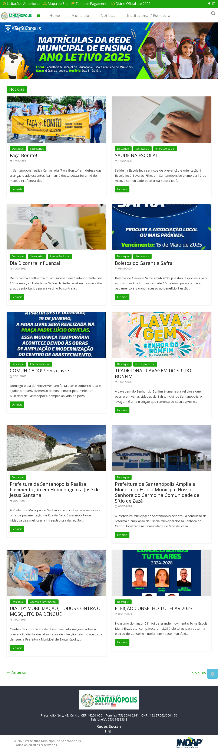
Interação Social (165, 148)
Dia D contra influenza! (35, 263)
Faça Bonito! (23, 155)
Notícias (108, 15)
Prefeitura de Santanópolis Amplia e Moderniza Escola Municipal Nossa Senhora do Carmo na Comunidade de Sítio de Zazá (157, 492)
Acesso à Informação (43, 602)
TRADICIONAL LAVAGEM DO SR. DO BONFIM (153, 373)
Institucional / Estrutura (148, 15)
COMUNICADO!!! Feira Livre (39, 370)
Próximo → (201, 672)
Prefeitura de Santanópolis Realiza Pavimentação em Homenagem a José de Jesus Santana (55, 489)
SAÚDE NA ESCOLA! (136, 155)
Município (80, 15)
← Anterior (17, 672)
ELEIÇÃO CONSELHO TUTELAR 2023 (154, 608)
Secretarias (37, 148)
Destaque (18, 148)
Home (55, 15)
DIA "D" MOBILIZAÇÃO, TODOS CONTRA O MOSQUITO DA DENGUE (55, 611)
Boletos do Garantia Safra (144, 263)
